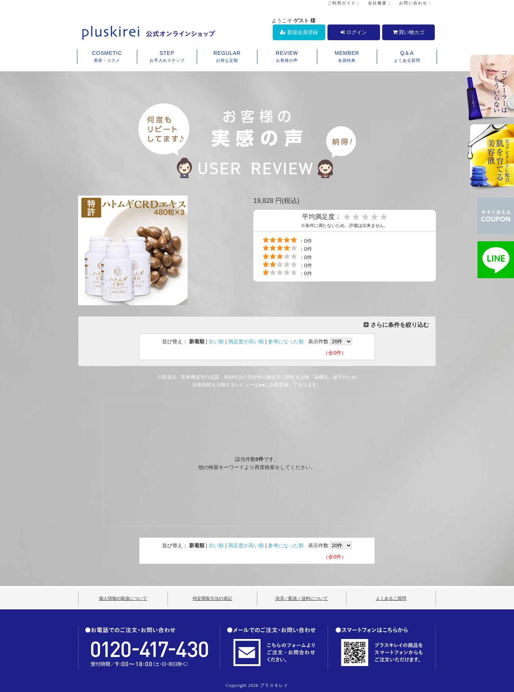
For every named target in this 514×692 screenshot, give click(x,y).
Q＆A (407, 57)
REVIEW (287, 57)
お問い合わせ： (415, 3)
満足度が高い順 (246, 341)
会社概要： (380, 3)
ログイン (354, 32)
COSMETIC (107, 57)
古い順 (216, 341)
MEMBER (347, 57)
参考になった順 (286, 341)
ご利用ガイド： (344, 3)
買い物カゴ (409, 32)
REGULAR (227, 57)
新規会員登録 (299, 32)
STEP (167, 57)
